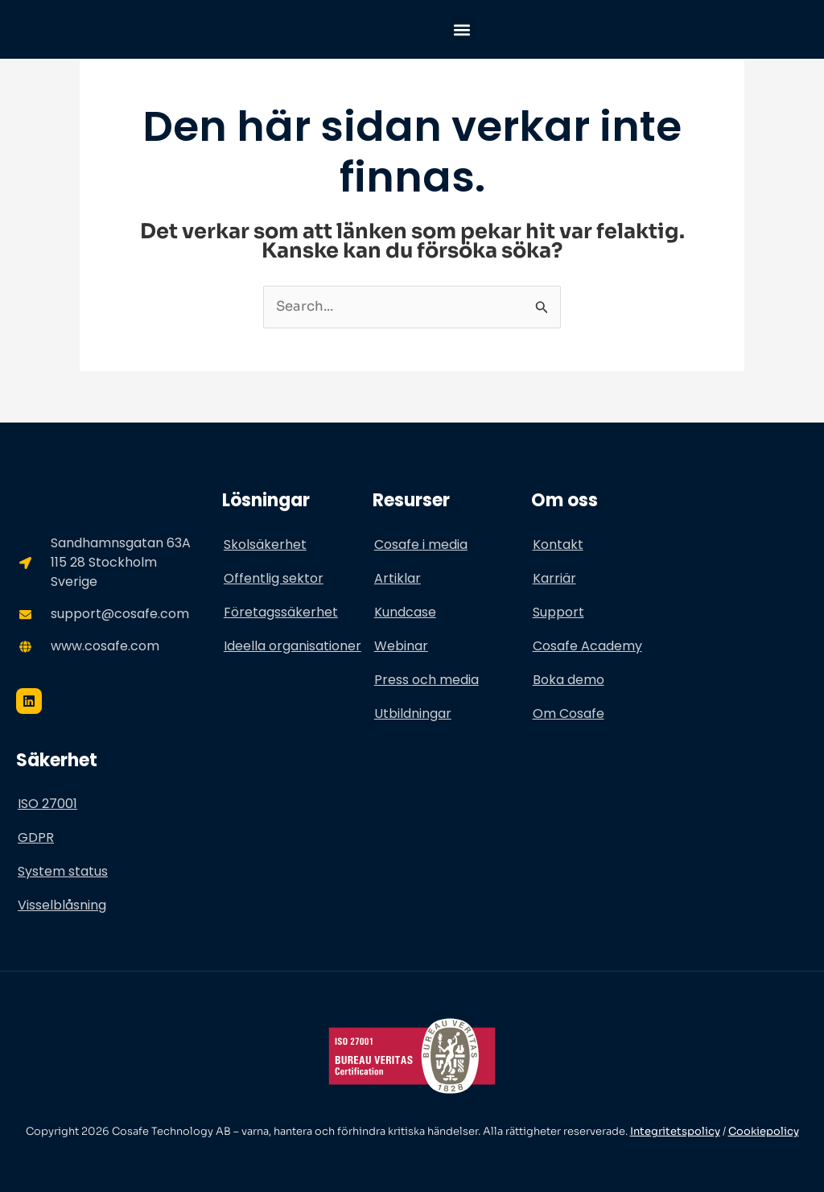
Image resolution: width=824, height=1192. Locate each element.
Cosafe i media (421, 544)
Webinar (401, 646)
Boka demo (568, 679)
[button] (462, 29)
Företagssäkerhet (281, 612)
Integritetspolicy (675, 1132)
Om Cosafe (568, 713)
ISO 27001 (47, 804)
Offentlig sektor (273, 578)
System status (63, 872)
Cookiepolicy (763, 1132)
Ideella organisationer (292, 646)
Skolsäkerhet (265, 544)
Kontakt (558, 544)
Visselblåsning (62, 906)
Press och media (426, 679)
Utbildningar (412, 713)
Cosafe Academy (587, 646)
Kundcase (405, 612)
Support (558, 612)
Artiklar (397, 578)
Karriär (554, 578)
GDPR (36, 838)
